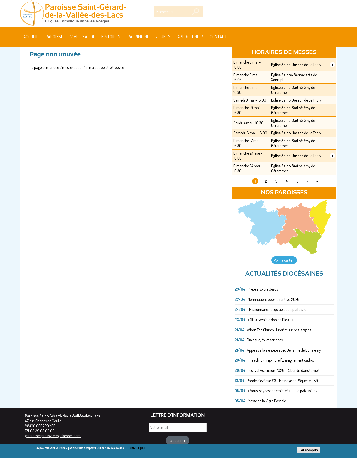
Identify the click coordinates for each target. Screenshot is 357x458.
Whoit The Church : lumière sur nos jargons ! (280, 329)
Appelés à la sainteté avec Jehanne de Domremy (284, 350)
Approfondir (190, 36)
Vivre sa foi (82, 36)
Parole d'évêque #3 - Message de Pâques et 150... (283, 380)
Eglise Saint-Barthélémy (290, 87)
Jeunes (163, 36)
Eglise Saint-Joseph (287, 64)
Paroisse (54, 36)
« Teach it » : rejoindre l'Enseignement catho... (281, 360)
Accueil (31, 36)
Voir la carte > (284, 260)
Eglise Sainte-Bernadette (291, 74)
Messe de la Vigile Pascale (267, 400)
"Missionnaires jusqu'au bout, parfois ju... (278, 309)
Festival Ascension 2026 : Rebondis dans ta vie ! (283, 370)
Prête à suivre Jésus (263, 289)
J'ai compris (308, 451)
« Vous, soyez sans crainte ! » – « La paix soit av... (284, 390)
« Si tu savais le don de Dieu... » (270, 319)
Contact (218, 36)
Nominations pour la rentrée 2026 (273, 299)
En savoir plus (135, 449)
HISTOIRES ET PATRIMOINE (125, 36)
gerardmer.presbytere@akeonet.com (53, 435)
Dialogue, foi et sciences (265, 339)
